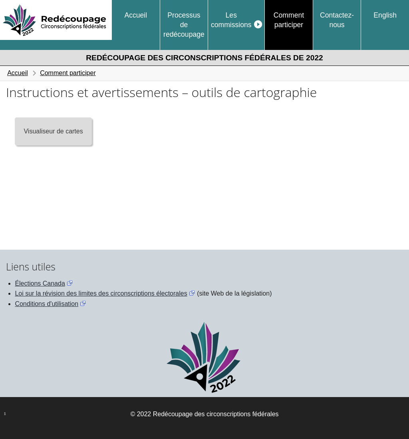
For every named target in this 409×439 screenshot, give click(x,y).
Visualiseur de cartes (53, 131)
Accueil (135, 15)
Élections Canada (40, 283)
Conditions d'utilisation (46, 303)
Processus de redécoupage (183, 25)
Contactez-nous (337, 20)
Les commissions (231, 20)
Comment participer (289, 20)
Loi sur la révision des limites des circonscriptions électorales (101, 293)
